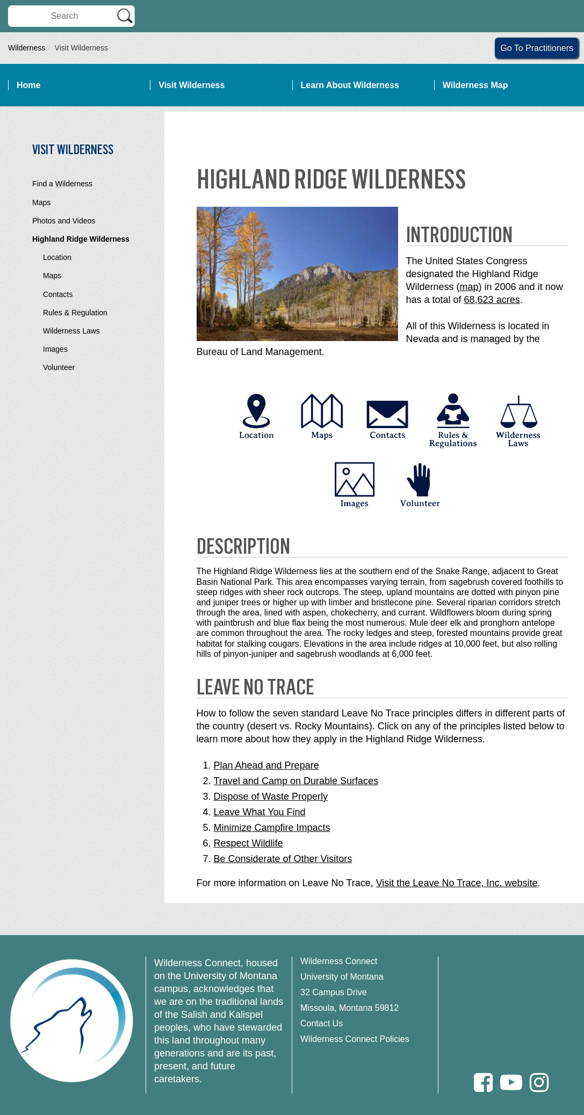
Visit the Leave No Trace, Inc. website (457, 883)
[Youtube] (511, 1082)
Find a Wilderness (62, 183)
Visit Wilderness (191, 85)
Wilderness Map (475, 85)
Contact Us (321, 1023)
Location (57, 257)
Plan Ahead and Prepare (266, 765)
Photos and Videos (63, 220)
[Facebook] (483, 1082)
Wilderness (26, 48)
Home (28, 85)
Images (55, 349)
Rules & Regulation (75, 312)
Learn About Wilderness (350, 85)
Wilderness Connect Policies (354, 1039)
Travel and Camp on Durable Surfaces (296, 781)
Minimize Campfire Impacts (272, 827)
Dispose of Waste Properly (271, 796)
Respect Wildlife (248, 843)
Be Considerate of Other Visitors (283, 858)
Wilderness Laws (71, 331)
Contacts (58, 294)
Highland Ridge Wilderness (80, 239)
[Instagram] (539, 1082)
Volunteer (59, 367)
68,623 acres (492, 299)
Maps (41, 202)
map (469, 286)
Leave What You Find (260, 812)
